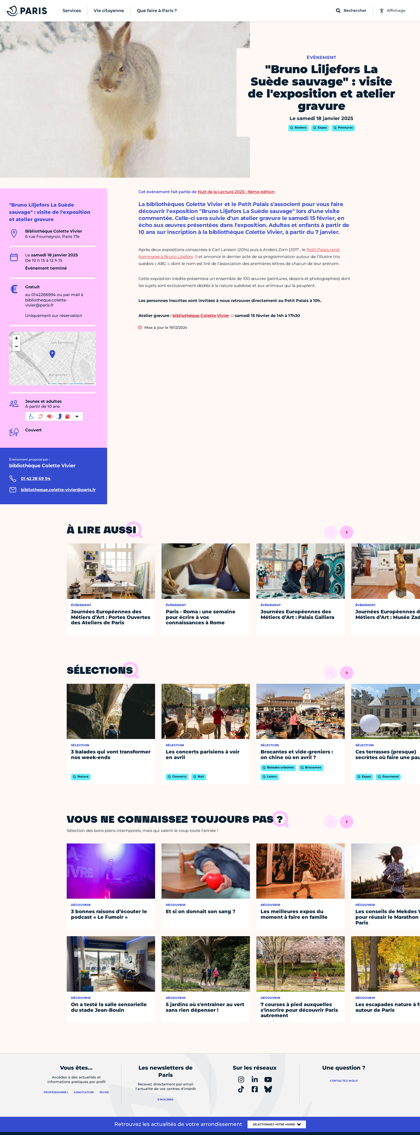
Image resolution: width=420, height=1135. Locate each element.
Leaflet (52, 383)
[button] (52, 354)
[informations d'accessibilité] (54, 416)
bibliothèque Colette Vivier (200, 315)
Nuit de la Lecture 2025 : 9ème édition (236, 191)
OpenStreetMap (76, 383)
